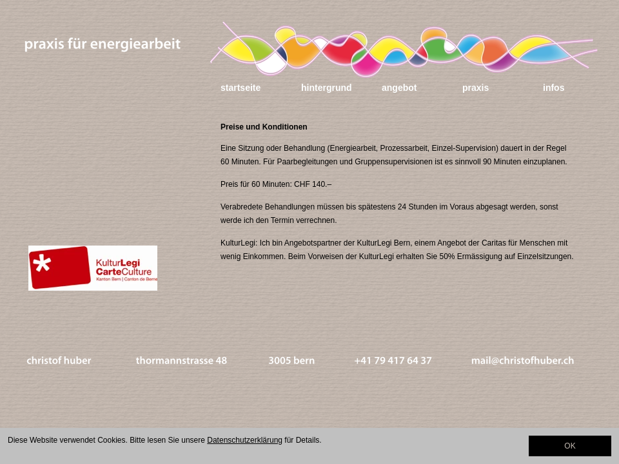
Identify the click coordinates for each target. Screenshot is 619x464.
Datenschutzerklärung (244, 440)
